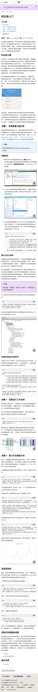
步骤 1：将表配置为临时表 (9, 27)
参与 (8, 687)
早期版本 (32, 685)
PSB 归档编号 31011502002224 (9, 682)
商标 (2, 689)
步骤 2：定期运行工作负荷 (9, 29)
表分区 (6, 654)
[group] (20, 243)
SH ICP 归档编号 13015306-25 (9, 680)
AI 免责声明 (25, 685)
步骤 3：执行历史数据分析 (9, 31)
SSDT (21, 628)
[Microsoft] (19, 2)
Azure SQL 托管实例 (27, 38)
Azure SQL (10, 11)
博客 (2, 687)
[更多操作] (35, 11)
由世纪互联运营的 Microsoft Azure (10, 685)
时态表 (6, 664)
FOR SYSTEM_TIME (30, 464)
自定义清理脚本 (9, 656)
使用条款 (30, 687)
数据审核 (19, 266)
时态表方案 (5, 25)
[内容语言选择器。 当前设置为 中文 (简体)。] (5, 676)
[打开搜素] (36, 2)
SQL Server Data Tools (26, 137)
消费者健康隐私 (21, 687)
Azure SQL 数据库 (14, 38)
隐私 (21, 682)
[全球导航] (1, 2)
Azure (3, 11)
